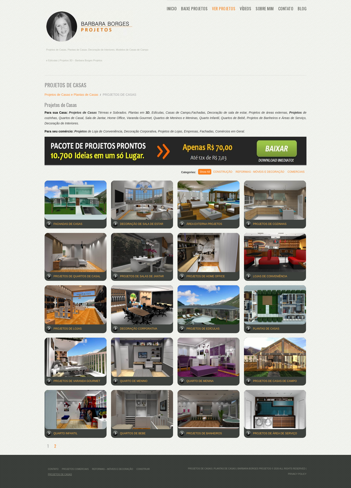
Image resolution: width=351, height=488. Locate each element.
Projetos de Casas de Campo (275, 381)
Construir (143, 469)
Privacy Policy (297, 474)
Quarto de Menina (200, 381)
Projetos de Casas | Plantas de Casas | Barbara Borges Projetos (229, 468)
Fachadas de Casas (68, 224)
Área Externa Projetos (204, 224)
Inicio (172, 8)
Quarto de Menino (133, 381)
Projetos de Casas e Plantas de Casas (71, 94)
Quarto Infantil (65, 433)
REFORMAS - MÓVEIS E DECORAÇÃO (256, 172)
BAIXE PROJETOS (194, 8)
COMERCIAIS (294, 172)
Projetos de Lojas (68, 328)
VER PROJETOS (223, 8)
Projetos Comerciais (75, 469)
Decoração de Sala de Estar (141, 224)
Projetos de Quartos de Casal (77, 276)
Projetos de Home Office (205, 276)
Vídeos (245, 8)
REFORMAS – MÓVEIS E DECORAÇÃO (112, 469)
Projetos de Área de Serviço (275, 433)
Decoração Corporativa (138, 328)
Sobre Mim (265, 8)
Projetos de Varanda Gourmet (77, 381)
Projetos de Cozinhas (270, 224)
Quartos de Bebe (133, 433)
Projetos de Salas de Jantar (142, 276)
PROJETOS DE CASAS (60, 474)
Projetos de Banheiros (204, 433)
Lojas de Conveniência (270, 276)
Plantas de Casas (266, 328)
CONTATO (285, 8)
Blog (302, 8)
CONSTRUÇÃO (216, 172)
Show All (196, 172)
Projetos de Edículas (203, 328)
